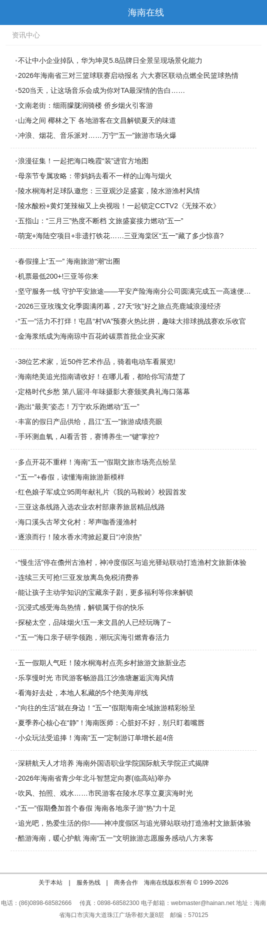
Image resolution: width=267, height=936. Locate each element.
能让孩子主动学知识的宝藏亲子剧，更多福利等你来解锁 (105, 592)
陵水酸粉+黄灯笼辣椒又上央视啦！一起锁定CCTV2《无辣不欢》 (119, 206)
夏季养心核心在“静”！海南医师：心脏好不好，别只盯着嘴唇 (111, 723)
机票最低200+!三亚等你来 (58, 276)
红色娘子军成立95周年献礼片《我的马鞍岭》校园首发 (102, 492)
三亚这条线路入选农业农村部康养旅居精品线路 (91, 507)
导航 (12, 12)
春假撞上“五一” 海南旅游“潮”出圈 (69, 261)
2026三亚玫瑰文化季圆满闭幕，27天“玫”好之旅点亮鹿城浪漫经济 (119, 306)
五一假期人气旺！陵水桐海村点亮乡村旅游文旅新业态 (102, 663)
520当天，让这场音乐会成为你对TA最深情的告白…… (101, 90)
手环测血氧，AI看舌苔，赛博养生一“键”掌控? (88, 437)
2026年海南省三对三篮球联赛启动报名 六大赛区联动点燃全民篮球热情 (128, 75)
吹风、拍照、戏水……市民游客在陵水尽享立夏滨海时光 (105, 793)
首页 (254, 12)
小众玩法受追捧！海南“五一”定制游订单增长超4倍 (96, 738)
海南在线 (146, 12)
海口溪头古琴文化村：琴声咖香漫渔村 (77, 522)
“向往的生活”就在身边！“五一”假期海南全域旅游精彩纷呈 (107, 708)
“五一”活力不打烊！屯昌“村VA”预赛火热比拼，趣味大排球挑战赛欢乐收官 (132, 321)
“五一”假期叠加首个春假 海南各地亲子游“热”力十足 (97, 808)
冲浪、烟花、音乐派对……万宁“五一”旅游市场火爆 (97, 135)
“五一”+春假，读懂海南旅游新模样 (71, 477)
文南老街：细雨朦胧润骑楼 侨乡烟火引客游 (85, 105)
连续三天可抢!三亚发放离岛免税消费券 (78, 577)
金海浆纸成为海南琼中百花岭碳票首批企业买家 (91, 336)
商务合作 (126, 882)
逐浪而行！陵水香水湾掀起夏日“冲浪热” (80, 537)
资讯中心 (26, 35)
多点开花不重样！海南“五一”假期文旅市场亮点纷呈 (97, 462)
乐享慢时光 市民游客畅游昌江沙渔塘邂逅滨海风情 (96, 678)
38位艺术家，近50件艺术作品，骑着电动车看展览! (97, 362)
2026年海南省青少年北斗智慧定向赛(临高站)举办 (94, 778)
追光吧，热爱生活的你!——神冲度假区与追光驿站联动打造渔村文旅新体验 (134, 823)
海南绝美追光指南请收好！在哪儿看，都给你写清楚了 (102, 377)
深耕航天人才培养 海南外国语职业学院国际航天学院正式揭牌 (113, 763)
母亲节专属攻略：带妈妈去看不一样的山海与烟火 (95, 176)
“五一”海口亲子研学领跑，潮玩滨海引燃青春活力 (94, 637)
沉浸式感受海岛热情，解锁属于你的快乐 (81, 607)
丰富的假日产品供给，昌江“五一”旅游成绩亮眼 (90, 422)
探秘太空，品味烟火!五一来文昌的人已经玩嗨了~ (94, 622)
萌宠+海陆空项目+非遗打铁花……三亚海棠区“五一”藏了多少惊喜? (121, 236)
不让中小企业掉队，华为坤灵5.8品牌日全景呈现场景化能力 (110, 60)
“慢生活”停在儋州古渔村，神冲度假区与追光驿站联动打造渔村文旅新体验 (132, 562)
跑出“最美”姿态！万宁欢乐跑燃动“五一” (79, 407)
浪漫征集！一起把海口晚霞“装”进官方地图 (83, 161)
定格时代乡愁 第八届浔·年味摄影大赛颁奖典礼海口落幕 (104, 392)
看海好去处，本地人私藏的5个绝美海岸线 (83, 693)
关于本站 (50, 882)
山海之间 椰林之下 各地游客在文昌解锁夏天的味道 (97, 120)
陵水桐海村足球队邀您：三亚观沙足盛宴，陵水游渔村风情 (109, 191)
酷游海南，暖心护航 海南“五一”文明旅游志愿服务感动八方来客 (116, 838)
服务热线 (88, 882)
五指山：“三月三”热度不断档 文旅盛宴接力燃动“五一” (101, 221)
